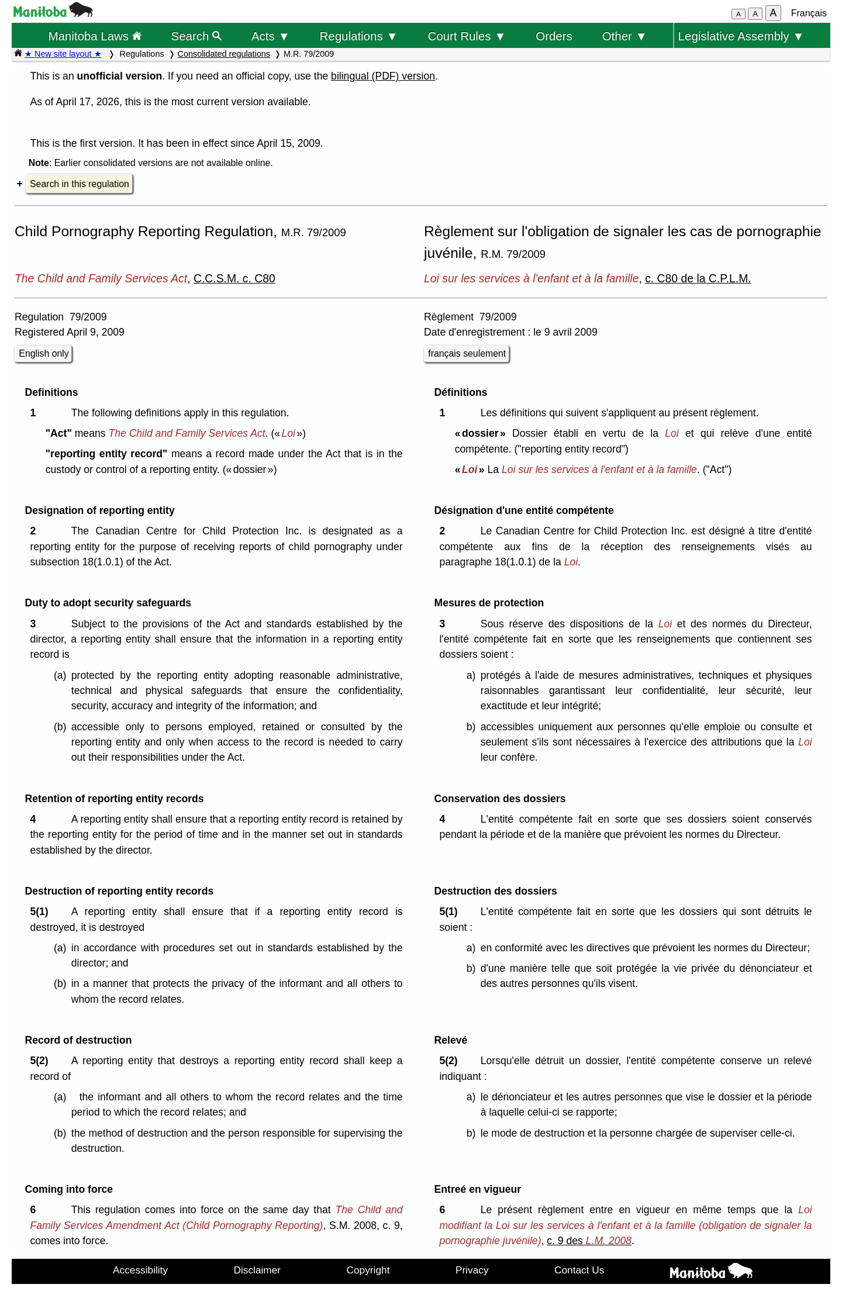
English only (43, 353)
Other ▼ (624, 36)
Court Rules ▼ (466, 36)
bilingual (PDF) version (383, 76)
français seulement (467, 353)
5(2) (42, 1060)
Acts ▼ (270, 36)
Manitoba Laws (94, 36)
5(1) (42, 911)
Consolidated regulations (224, 53)
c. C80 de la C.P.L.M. (698, 278)
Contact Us (579, 1270)
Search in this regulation (79, 184)
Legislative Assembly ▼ (741, 36)
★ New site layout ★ (63, 53)
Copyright (368, 1270)
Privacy (472, 1270)
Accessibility (140, 1270)
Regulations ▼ (359, 36)
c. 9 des (589, 1241)
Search (196, 36)
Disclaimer (257, 1270)
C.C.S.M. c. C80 (234, 278)
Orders (554, 36)
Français (809, 13)
